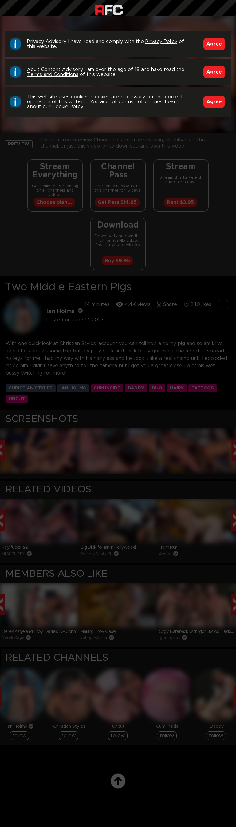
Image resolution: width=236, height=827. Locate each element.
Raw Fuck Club (109, 9)
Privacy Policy (161, 41)
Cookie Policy (67, 106)
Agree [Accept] (214, 44)
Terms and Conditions (52, 74)
